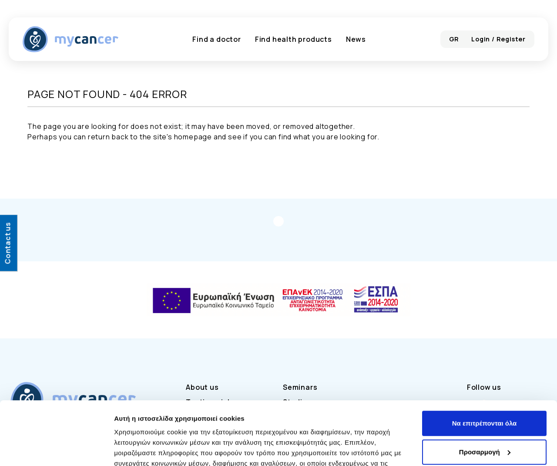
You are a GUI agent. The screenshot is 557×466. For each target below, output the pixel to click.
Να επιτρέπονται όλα (484, 364)
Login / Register (498, 39)
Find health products (293, 39)
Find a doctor (216, 39)
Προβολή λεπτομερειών (151, 448)
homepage (193, 137)
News (356, 39)
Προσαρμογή (484, 392)
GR (454, 39)
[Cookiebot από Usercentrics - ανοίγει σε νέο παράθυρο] (56, 449)
